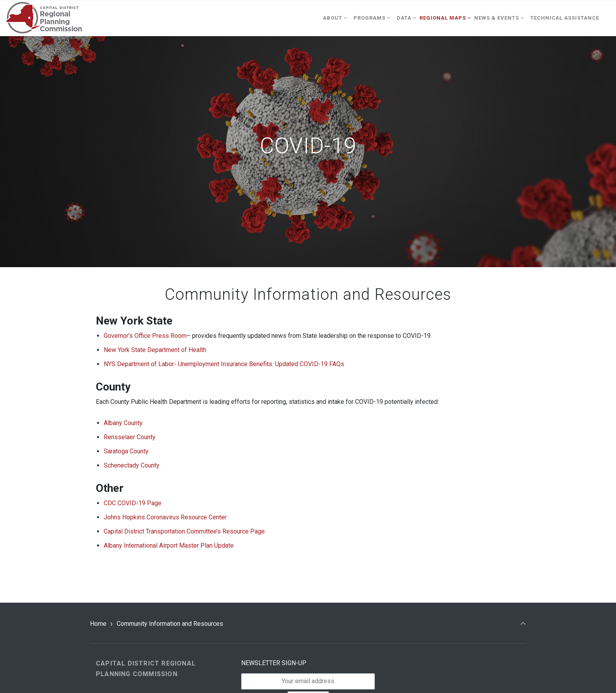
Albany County (123, 423)
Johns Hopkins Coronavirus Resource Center (165, 517)
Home (98, 623)
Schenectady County (132, 465)
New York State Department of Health (155, 350)
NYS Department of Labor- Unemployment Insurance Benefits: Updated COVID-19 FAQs (224, 364)
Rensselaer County (130, 437)
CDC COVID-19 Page (132, 503)
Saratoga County (126, 451)
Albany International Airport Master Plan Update (169, 545)
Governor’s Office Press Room (145, 335)
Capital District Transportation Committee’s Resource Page (184, 531)
